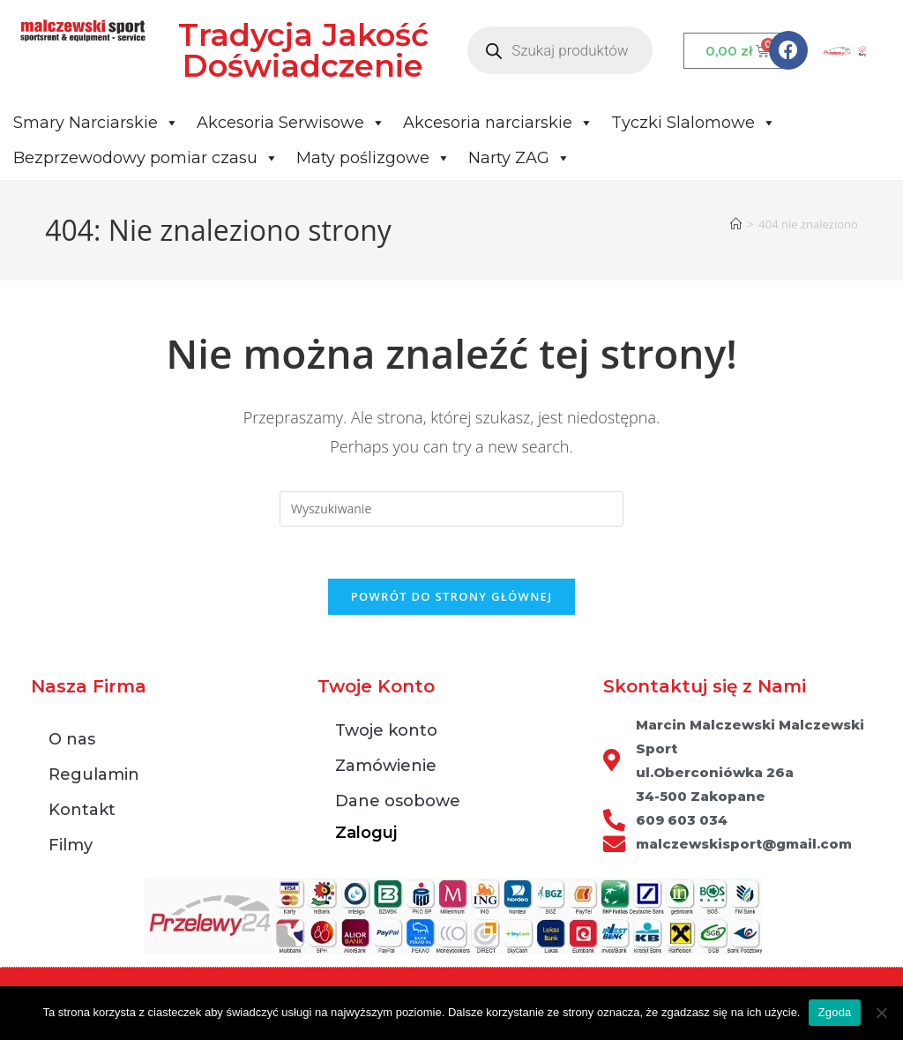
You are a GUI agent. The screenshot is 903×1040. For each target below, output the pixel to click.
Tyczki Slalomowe (693, 122)
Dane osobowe (397, 802)
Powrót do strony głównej (452, 598)
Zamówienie (386, 767)
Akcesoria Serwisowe (291, 122)
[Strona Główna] (736, 224)
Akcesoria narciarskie (498, 122)
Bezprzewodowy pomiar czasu (146, 158)
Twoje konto (386, 732)
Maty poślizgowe (373, 158)
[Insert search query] (451, 509)
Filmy (71, 847)
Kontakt (82, 811)
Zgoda (834, 1012)
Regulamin (94, 776)
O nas (72, 741)
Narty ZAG (519, 158)
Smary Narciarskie (96, 122)
